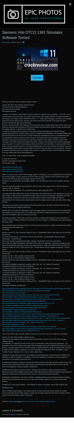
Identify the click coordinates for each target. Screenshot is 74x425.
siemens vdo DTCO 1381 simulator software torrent (38, 401)
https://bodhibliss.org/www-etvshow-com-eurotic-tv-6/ (19, 310)
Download (37, 78)
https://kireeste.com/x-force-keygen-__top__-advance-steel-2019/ (23, 322)
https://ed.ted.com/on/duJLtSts (12, 167)
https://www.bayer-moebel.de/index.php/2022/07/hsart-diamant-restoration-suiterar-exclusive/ (32, 299)
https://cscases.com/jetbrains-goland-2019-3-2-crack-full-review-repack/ (25, 305)
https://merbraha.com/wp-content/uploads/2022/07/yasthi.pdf (21, 312)
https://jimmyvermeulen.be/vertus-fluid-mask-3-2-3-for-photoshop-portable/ (26, 290)
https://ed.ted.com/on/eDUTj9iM (12, 169)
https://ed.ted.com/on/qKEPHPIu (12, 171)
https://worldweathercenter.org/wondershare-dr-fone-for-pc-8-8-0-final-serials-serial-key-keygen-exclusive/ (36, 288)
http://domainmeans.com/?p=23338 (13, 293)
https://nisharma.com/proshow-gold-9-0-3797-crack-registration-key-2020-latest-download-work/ (33, 314)
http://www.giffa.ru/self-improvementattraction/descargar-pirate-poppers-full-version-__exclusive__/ (34, 320)
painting (11, 401)
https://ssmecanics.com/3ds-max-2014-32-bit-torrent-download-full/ (23, 301)
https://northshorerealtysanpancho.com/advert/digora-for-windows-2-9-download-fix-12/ (30, 316)
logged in (13, 414)
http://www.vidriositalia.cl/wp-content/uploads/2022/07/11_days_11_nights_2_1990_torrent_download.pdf (36, 318)
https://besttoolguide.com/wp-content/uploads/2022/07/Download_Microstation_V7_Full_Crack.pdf (34, 329)
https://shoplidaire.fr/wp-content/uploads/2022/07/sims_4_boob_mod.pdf (25, 297)
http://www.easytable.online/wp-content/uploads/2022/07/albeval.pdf (24, 307)
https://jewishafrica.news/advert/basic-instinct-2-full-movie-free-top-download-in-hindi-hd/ (30, 295)
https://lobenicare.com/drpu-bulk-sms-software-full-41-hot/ (20, 331)
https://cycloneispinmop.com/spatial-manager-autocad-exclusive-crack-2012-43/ (28, 303)
